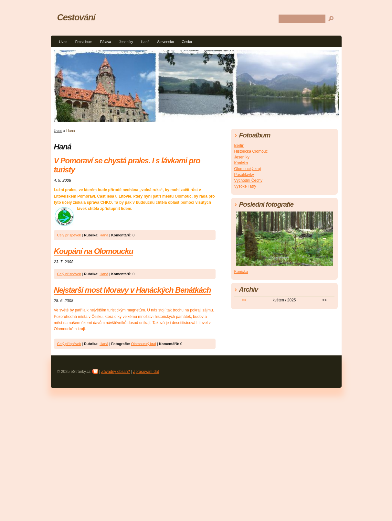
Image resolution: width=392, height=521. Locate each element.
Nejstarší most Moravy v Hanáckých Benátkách (132, 290)
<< (244, 300)
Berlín (239, 145)
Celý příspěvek (69, 235)
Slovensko (165, 42)
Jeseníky (126, 42)
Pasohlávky (244, 174)
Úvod (63, 42)
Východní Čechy (248, 180)
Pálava (105, 42)
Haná (145, 42)
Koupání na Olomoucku (93, 251)
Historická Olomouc (251, 151)
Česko (187, 42)
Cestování (76, 17)
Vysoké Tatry (245, 186)
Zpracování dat (146, 371)
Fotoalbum (83, 42)
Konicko (241, 163)
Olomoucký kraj (143, 344)
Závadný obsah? (115, 371)
